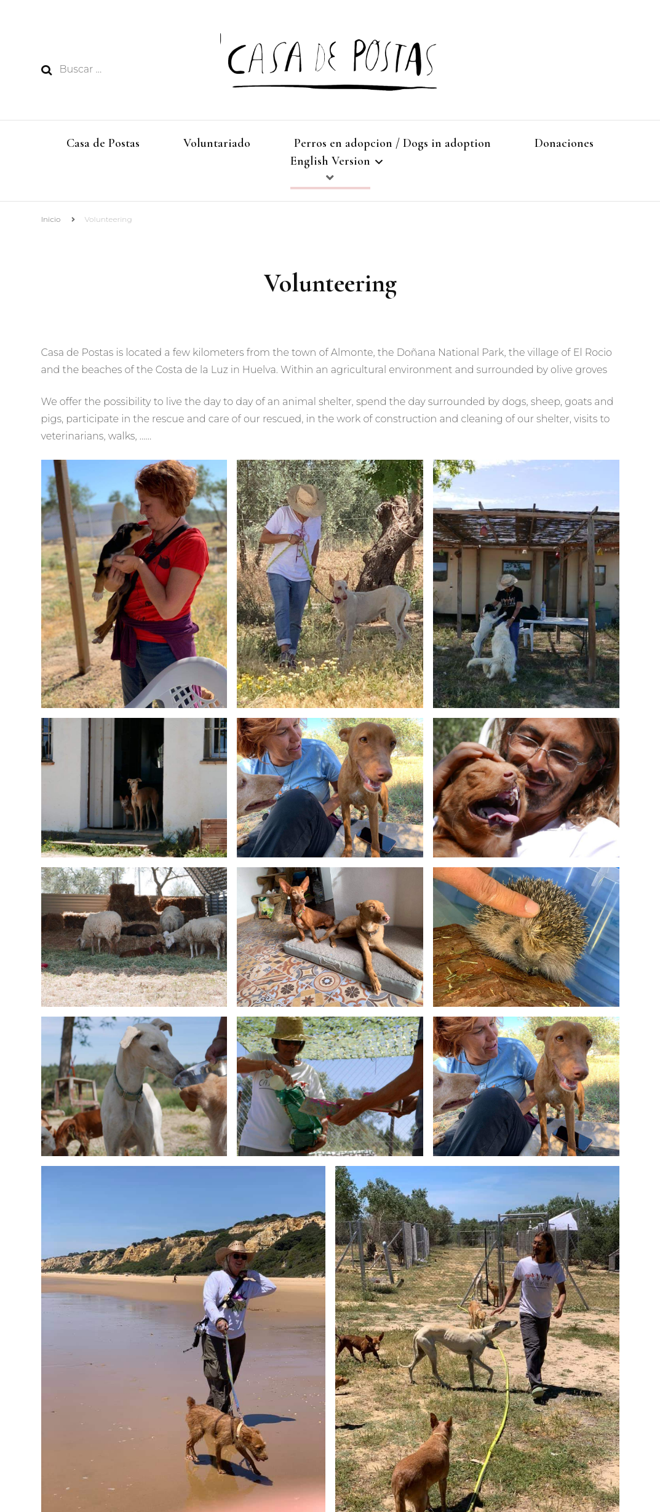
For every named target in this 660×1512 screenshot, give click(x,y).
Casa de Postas (103, 143)
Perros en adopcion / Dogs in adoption (392, 143)
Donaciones (564, 143)
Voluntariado (216, 143)
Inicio (51, 224)
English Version (330, 163)
